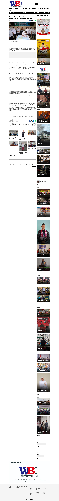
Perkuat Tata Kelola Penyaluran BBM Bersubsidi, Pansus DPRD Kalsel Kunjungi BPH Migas (36, 12)
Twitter (37, 487)
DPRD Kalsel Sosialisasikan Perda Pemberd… (42, 370)
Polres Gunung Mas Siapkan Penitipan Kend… (42, 269)
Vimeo (43, 489)
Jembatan (25, 116)
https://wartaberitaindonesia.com (16, 121)
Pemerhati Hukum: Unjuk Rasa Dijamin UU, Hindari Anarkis (13, 146)
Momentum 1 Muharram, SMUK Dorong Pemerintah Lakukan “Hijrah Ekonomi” (23, 152)
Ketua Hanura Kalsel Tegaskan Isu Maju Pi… (43, 56)
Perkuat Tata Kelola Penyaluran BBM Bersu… (43, 361)
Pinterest (43, 487)
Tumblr (31, 488)
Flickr (31, 493)
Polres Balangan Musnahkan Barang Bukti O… (43, 314)
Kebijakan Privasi (24, 486)
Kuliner (38, 307)
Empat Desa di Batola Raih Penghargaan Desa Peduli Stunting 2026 (31, 55)
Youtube (37, 492)
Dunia (38, 184)
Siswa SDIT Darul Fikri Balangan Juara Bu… (43, 215)
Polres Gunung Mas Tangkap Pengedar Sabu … (42, 349)
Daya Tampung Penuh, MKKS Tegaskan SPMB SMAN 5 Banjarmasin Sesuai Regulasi (32, 136)
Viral (38, 272)
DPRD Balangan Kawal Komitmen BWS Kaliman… (43, 93)
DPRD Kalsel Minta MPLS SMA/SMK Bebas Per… (43, 391)
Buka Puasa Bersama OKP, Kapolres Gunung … (43, 255)
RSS (37, 496)
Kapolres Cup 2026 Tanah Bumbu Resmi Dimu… (42, 204)
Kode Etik (17, 487)
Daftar (37, 447)
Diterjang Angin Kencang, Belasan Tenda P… (43, 153)
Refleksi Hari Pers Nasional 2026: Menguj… (42, 162)
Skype (31, 492)
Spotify (43, 493)
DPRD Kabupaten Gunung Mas (43, 180)
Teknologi (39, 285)
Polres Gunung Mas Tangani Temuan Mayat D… (43, 175)
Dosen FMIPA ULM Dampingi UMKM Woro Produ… (43, 293)
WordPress (44, 488)
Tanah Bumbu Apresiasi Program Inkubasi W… (42, 403)
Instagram (31, 489)
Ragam (38, 397)
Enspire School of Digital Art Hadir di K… (43, 301)
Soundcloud (32, 496)
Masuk (38, 448)
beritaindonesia (19, 116)
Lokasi (32, 116)
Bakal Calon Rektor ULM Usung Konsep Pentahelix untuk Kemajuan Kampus (22, 138)
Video (38, 394)
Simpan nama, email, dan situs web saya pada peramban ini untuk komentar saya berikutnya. (21, 164)
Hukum (39, 330)
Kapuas (29, 116)
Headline (38, 109)
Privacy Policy (11, 487)
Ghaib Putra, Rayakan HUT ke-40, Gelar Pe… (42, 195)
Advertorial (39, 83)
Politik (39, 55)
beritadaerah (14, 116)
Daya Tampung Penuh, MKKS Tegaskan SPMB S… (42, 64)
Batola (10, 116)
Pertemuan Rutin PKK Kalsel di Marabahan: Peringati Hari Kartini (14, 55)
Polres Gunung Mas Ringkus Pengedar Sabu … (42, 331)
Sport (38, 187)
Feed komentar (39, 451)
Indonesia (38, 219)
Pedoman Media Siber (19, 486)
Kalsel (39, 62)
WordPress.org (39, 452)
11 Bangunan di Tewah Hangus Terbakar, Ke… (42, 121)
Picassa (43, 492)
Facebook (31, 487)
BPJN (22, 116)
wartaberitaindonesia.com (17, 43)
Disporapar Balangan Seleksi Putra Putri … (43, 106)
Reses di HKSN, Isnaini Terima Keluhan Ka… (42, 413)
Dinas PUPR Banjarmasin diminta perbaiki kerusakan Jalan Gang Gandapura (29, 124)
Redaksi (10, 486)
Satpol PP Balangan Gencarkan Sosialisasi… (42, 84)
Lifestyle (38, 275)
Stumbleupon (38, 488)
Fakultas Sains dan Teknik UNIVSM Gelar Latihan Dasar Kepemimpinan (13, 138)
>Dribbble (37, 489)
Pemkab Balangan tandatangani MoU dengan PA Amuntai (15, 124)
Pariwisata (39, 304)
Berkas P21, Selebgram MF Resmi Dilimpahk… (42, 432)
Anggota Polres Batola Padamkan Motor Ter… (42, 144)
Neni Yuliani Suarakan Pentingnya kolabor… (43, 182)
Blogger (37, 493)
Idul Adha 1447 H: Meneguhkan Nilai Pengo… (43, 242)
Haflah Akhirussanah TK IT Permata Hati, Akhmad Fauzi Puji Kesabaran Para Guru (32, 148)
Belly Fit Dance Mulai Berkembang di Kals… (43, 282)
